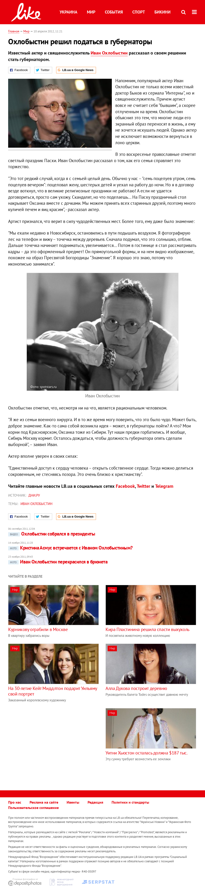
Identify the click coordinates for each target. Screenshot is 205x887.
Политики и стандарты (130, 802)
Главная (13, 31)
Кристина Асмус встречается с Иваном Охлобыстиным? (70, 548)
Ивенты (73, 802)
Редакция (95, 802)
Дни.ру (34, 495)
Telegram (164, 486)
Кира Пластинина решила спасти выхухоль (147, 629)
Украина (68, 12)
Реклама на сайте (44, 802)
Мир (91, 12)
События (114, 12)
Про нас (14, 802)
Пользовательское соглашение (33, 807)
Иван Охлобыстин (109, 53)
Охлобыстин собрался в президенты (51, 534)
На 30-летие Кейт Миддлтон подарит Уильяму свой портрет (52, 691)
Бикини (162, 12)
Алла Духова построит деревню (136, 688)
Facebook (125, 486)
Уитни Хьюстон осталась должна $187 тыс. (146, 753)
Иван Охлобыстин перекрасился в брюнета (57, 562)
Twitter (143, 486)
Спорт (138, 12)
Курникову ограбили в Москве (38, 629)
